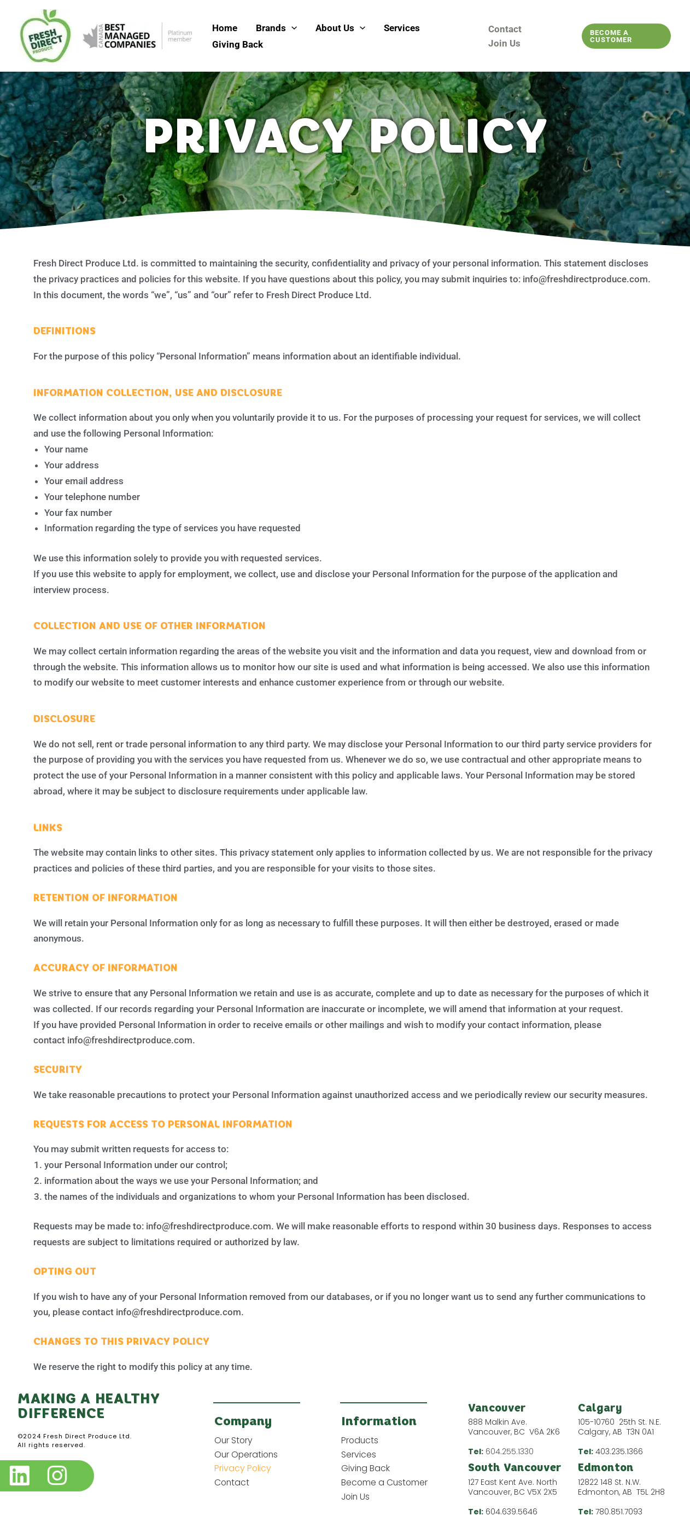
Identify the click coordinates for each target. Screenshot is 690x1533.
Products (360, 1440)
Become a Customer (385, 1483)
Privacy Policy (243, 1468)
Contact (505, 29)
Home (224, 27)
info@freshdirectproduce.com (585, 279)
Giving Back (237, 44)
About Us (340, 28)
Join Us (504, 43)
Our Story (234, 1440)
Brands (276, 28)
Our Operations (247, 1454)
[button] (291, 28)
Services (402, 27)
